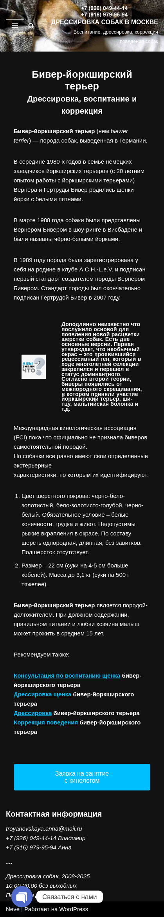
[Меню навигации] (15, 25)
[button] (82, 777)
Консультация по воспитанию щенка (67, 675)
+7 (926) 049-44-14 (31, 838)
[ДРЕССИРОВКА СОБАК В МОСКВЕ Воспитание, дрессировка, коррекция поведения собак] (104, 25)
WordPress (73, 909)
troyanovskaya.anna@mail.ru (44, 828)
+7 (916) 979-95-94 (31, 847)
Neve (13, 909)
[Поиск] (31, 26)
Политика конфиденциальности (51, 895)
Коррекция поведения (46, 722)
